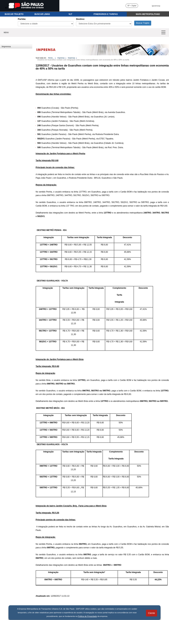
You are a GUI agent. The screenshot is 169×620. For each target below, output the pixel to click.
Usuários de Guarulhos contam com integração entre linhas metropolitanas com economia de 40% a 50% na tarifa (83, 60)
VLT (70, 14)
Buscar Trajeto (142, 23)
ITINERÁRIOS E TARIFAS (105, 14)
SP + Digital (131, 6)
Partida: (22, 19)
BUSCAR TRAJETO (14, 14)
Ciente (151, 613)
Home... (51, 58)
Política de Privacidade (87, 616)
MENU (6, 32)
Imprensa (6, 46)
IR (6, 8)
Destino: (80, 19)
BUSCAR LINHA (42, 14)
